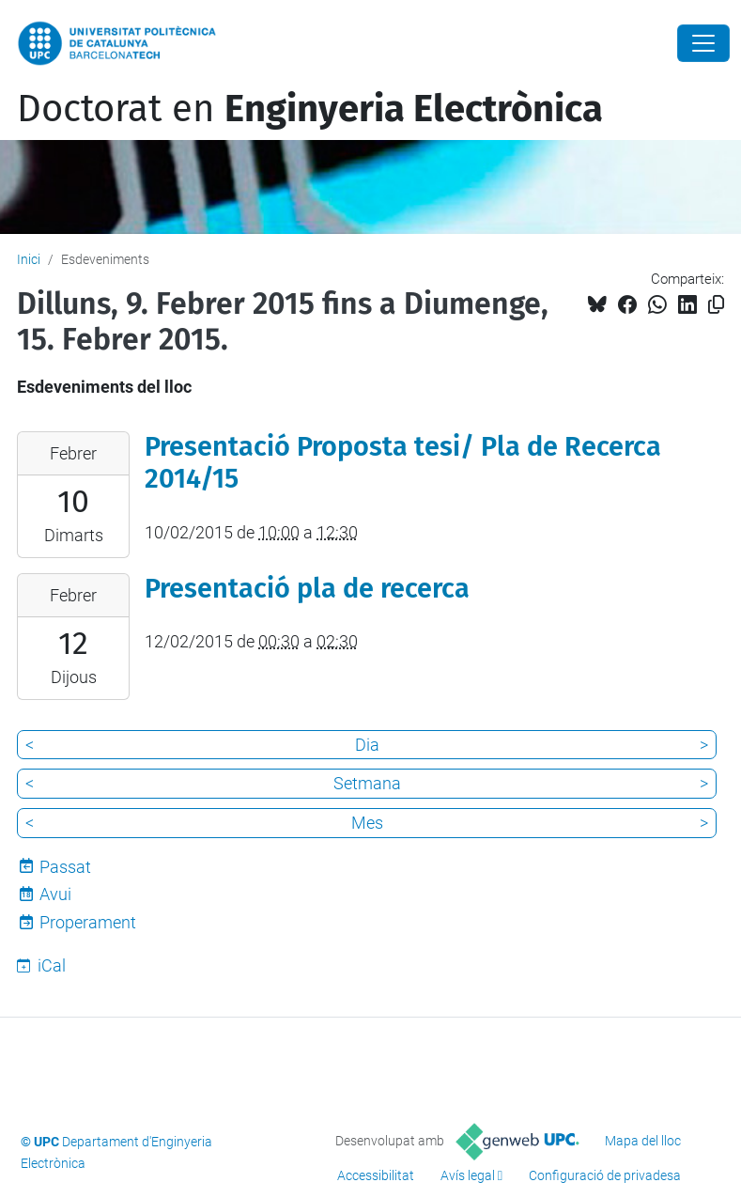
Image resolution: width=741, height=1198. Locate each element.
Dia (367, 745)
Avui (55, 894)
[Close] (703, 43)
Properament (87, 922)
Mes (367, 822)
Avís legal (467, 1175)
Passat (65, 867)
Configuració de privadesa (605, 1175)
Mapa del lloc (643, 1140)
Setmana (367, 783)
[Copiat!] (716, 305)
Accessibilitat (375, 1175)
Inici (28, 259)
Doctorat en (310, 109)
